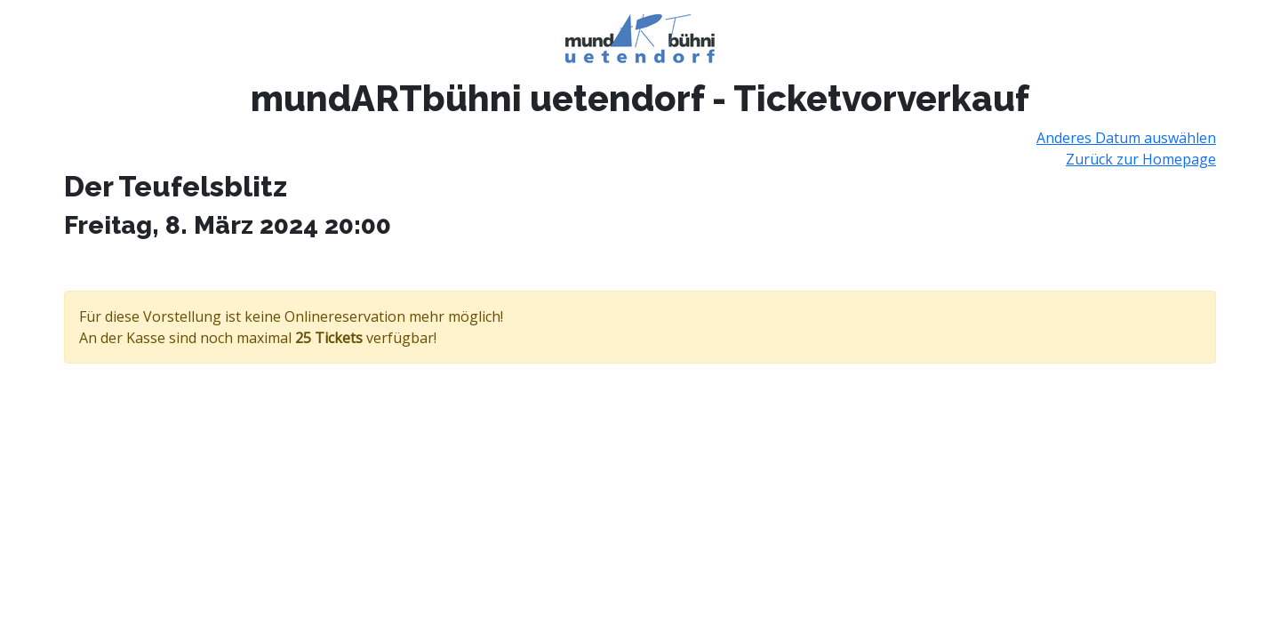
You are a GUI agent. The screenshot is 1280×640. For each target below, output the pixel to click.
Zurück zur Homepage (1141, 159)
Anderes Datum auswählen (1126, 138)
